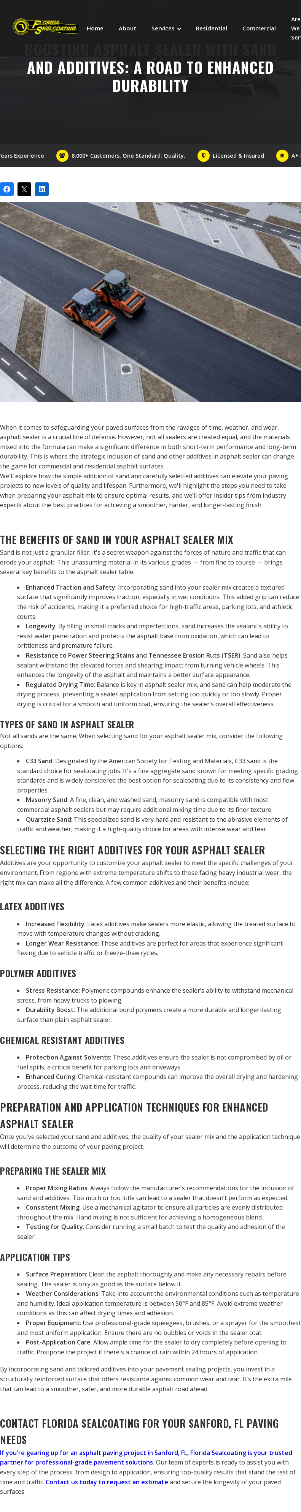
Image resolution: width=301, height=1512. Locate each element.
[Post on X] (24, 189)
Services (163, 28)
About (127, 28)
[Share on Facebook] (7, 189)
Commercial (259, 28)
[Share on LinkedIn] (42, 189)
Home (95, 28)
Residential (211, 28)
